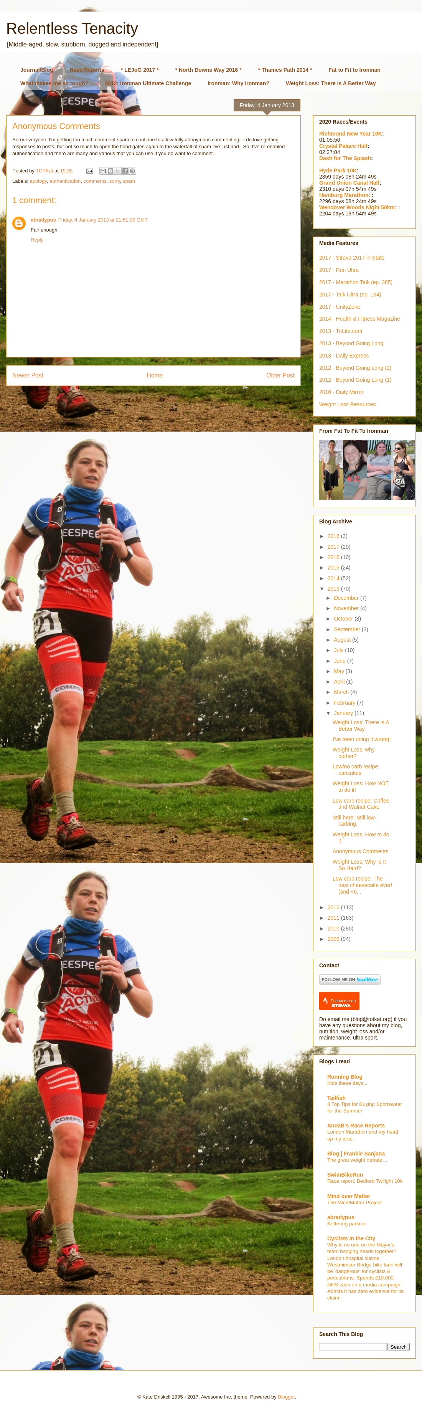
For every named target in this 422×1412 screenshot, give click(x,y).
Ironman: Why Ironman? (238, 83)
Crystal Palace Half (343, 146)
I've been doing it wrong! (362, 739)
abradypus (43, 220)
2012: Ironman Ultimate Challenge (148, 83)
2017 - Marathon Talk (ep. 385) (355, 282)
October (344, 619)
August (343, 640)
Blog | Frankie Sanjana (356, 1153)
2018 (334, 536)
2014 (334, 578)
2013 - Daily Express (344, 356)
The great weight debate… (357, 1160)
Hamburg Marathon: (345, 195)
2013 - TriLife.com (340, 331)
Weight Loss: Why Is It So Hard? (359, 865)
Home (155, 375)
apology (38, 181)
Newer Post (27, 375)
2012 (334, 907)
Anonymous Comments (361, 851)
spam (129, 181)
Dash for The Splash (345, 158)
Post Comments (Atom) (169, 400)
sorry (114, 181)
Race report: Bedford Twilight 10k (364, 1181)
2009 (334, 939)
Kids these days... (347, 1083)
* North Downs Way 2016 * (208, 70)
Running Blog (345, 1077)
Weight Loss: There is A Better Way (361, 725)
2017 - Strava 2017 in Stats (351, 258)
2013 (334, 589)
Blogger (286, 1397)
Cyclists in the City (351, 1238)
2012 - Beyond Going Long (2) (355, 368)
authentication (65, 181)
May (339, 671)
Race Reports (87, 70)
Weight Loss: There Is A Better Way (331, 83)
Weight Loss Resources (347, 404)
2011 (334, 918)
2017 (334, 547)
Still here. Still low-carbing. (354, 820)
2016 (334, 557)
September (347, 629)
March (342, 692)
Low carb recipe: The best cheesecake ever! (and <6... (362, 885)
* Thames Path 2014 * (285, 70)
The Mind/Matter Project (354, 1202)
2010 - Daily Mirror (341, 392)
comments (95, 181)
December (347, 598)
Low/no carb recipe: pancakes (356, 769)
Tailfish (336, 1098)
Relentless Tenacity (72, 28)
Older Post (280, 375)
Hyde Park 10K (338, 170)
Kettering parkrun (346, 1224)
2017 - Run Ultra (339, 270)
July (339, 650)
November (347, 608)
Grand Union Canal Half (349, 183)
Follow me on (343, 1003)
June (340, 661)
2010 (334, 928)
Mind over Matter (348, 1196)
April (340, 682)
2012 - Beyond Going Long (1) (355, 380)
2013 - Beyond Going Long (351, 343)
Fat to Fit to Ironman (355, 70)
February (345, 703)
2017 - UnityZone (339, 307)
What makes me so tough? (54, 83)
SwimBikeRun (345, 1175)
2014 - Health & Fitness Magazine (359, 319)
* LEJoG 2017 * (140, 70)
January (344, 713)
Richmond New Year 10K (350, 134)
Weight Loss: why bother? (353, 753)
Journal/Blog (36, 70)
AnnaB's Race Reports (356, 1125)
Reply (37, 240)
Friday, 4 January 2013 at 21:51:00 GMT (103, 220)
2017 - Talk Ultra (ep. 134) (350, 294)
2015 (334, 567)
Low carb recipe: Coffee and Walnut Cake (361, 804)
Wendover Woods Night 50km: (358, 207)
